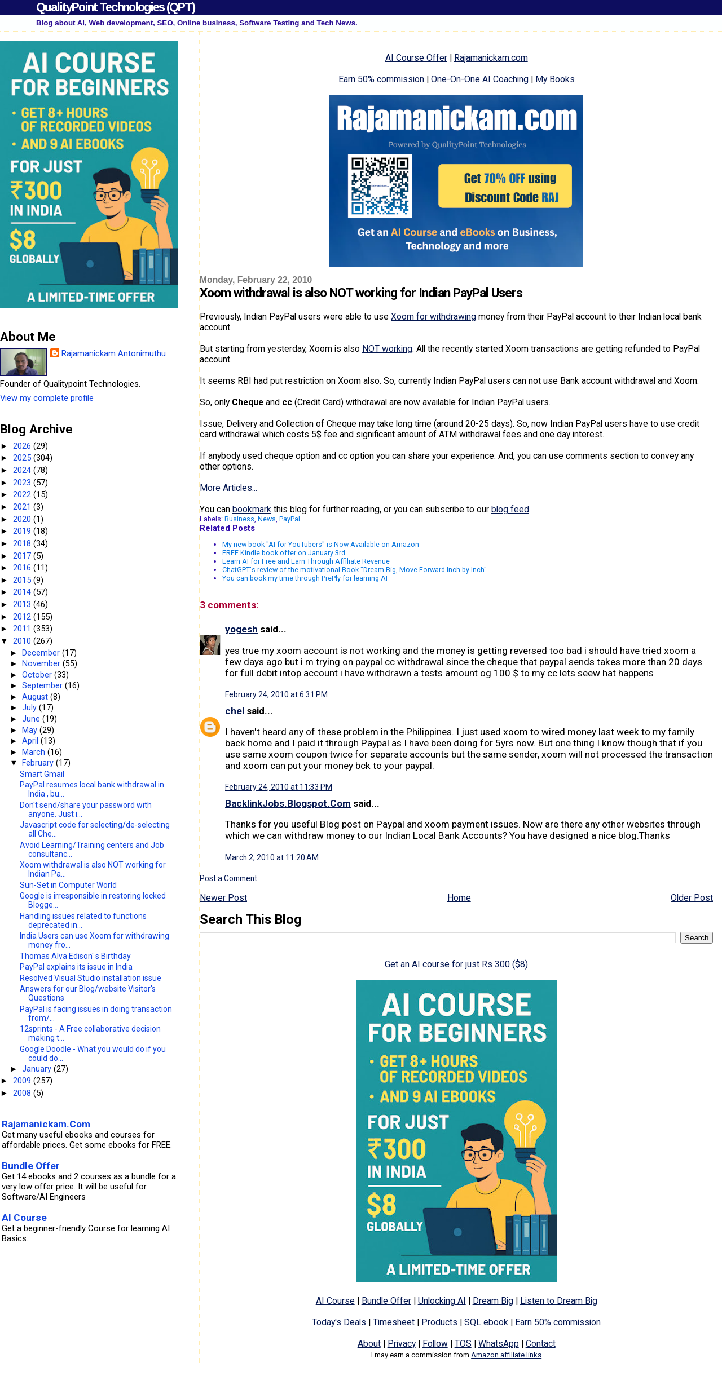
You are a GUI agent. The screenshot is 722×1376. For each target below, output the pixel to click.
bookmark (251, 509)
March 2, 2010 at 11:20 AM (272, 857)
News (267, 519)
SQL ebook (486, 1322)
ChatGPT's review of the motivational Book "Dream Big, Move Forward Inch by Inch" (354, 569)
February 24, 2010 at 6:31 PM (276, 694)
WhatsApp (498, 1343)
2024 (23, 470)
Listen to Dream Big (558, 1300)
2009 (23, 1081)
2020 (23, 519)
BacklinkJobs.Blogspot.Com (288, 803)
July (30, 707)
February (39, 762)
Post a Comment (228, 878)
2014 (23, 592)
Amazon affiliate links (506, 1355)
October (38, 674)
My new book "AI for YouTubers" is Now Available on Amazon (320, 544)
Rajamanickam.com (491, 57)
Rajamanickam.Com (46, 1124)
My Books (555, 79)
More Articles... (228, 488)
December (42, 652)
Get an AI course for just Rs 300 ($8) (456, 964)
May (30, 730)
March (34, 751)
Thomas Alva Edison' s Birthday (75, 956)
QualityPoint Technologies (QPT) (115, 7)
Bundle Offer (386, 1300)
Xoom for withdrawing (433, 316)
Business (239, 519)
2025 (23, 458)
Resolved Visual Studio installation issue (90, 978)
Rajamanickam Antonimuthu (113, 353)
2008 (23, 1093)
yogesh (241, 629)
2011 (23, 628)
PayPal (289, 519)
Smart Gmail (42, 773)
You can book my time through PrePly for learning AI (305, 578)
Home (459, 897)
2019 (23, 531)
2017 (23, 556)
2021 (23, 507)
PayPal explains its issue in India (76, 966)
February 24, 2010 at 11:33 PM (278, 786)
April (31, 740)
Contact (541, 1343)
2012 (23, 617)
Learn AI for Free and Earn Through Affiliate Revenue (306, 561)
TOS (463, 1343)
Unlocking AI (442, 1300)
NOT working (387, 348)
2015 (23, 580)
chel (234, 710)
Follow (435, 1343)
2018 (23, 543)
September (43, 685)
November (42, 663)
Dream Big (493, 1300)
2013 (23, 604)
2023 (23, 482)
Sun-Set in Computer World (68, 885)
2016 (23, 568)
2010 (23, 641)
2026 (23, 446)
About (369, 1343)
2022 (23, 494)
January (38, 1068)
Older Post (692, 897)
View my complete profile (47, 398)
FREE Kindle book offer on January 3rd (283, 552)
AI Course (335, 1300)
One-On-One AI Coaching (480, 79)
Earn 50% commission (381, 79)
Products (439, 1322)
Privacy (402, 1343)
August (36, 696)
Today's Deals (339, 1322)
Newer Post (223, 897)
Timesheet (394, 1322)
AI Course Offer (416, 57)
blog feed (510, 509)
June (32, 718)
